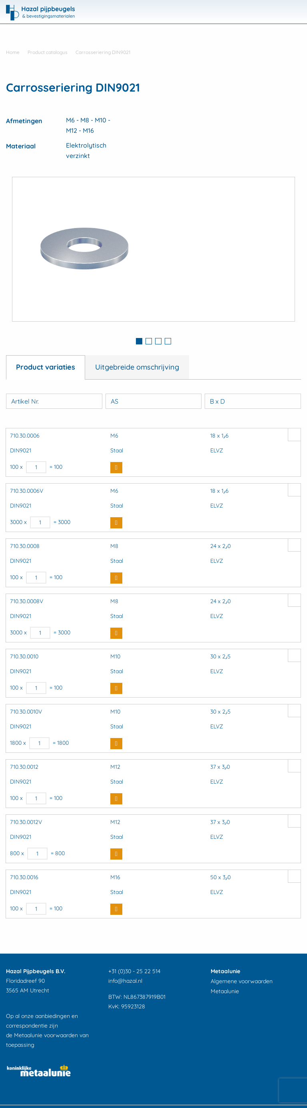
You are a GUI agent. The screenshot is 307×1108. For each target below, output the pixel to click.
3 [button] (158, 341)
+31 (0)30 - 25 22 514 (134, 971)
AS (114, 401)
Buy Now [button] (116, 467)
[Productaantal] (36, 467)
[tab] (139, 342)
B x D (217, 401)
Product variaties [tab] (45, 367)
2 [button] (149, 341)
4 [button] (168, 341)
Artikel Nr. (25, 401)
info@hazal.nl (125, 980)
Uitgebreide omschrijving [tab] (137, 367)
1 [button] (139, 341)
